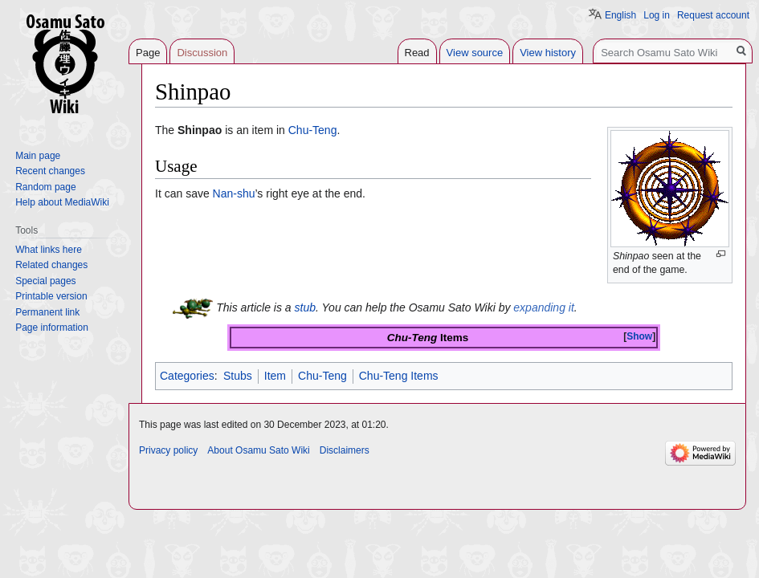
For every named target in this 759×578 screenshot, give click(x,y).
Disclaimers (344, 450)
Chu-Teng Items (399, 375)
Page (148, 53)
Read (417, 53)
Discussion (202, 53)
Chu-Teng (312, 130)
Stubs (237, 375)
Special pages (45, 281)
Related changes (51, 265)
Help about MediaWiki (62, 202)
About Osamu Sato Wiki (258, 450)
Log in (656, 15)
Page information (51, 327)
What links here (48, 249)
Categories (187, 375)
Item (275, 375)
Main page (37, 155)
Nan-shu (234, 193)
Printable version (51, 296)
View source (475, 53)
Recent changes (50, 171)
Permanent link (47, 312)
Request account (713, 15)
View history (548, 53)
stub (305, 306)
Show (639, 336)
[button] (639, 336)
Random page (45, 187)
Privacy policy (168, 450)
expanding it (543, 306)
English (620, 15)
